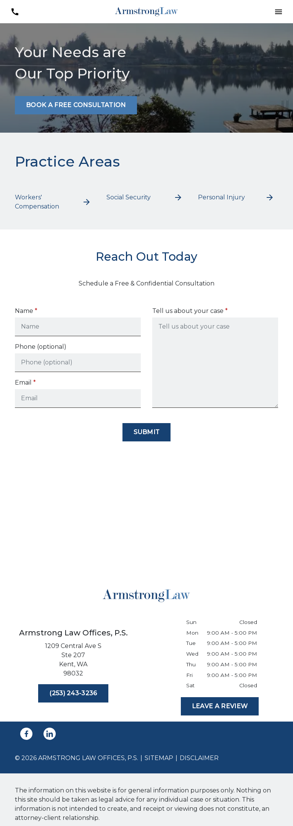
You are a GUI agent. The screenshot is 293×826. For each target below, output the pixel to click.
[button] (278, 11)
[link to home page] (146, 11)
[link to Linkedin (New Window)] (49, 734)
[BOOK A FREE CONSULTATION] (76, 105)
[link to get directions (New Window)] (73, 661)
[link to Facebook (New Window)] (26, 734)
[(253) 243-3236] (73, 693)
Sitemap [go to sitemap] (159, 758)
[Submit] (146, 432)
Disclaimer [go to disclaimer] (199, 758)
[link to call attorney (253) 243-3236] (14, 11)
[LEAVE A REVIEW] (220, 706)
